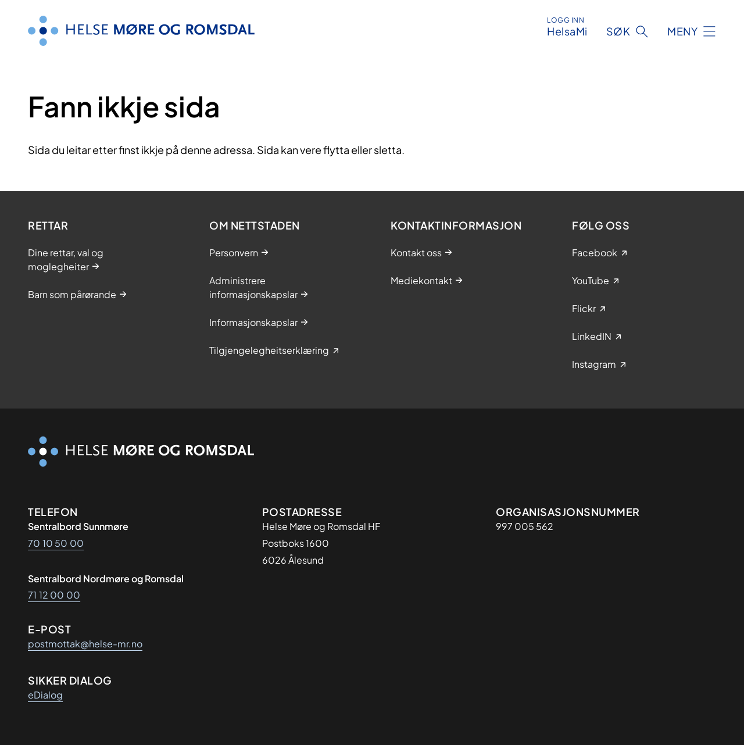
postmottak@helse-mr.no (85, 643)
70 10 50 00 (56, 543)
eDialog (45, 695)
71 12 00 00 (54, 595)
